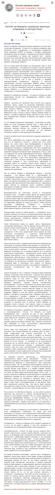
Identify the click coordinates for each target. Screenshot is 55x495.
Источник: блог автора (12, 43)
